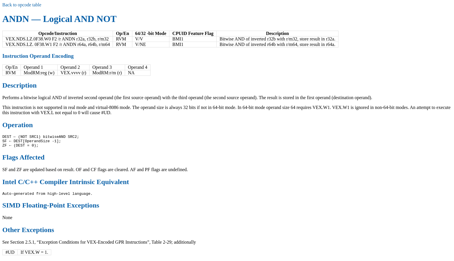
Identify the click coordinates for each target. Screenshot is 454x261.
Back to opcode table (21, 4)
